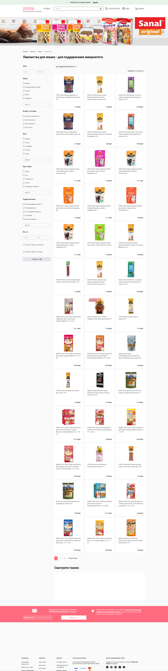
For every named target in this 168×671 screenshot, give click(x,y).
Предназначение (29, 199)
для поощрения (30, 219)
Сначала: (131, 71)
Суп (26, 175)
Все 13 (37, 104)
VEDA (27, 94)
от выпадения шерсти (33, 211)
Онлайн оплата (62, 662)
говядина (28, 146)
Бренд (25, 78)
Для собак (42, 668)
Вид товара (27, 166)
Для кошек (42, 662)
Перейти (95, 2)
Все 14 (37, 225)
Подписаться (74, 617)
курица (27, 139)
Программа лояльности (25, 663)
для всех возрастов (32, 116)
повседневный (30, 208)
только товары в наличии (34, 245)
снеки (27, 182)
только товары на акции (34, 251)
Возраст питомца (29, 111)
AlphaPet (28, 98)
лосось (27, 150)
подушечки (29, 179)
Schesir (27, 91)
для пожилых (30, 123)
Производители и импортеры (62, 666)
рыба (27, 154)
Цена (25, 66)
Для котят (42, 665)
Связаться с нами (27, 667)
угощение (28, 215)
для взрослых (30, 120)
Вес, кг (25, 232)
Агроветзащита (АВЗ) (32, 87)
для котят (28, 127)
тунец (27, 142)
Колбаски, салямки (32, 186)
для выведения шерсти (33, 204)
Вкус (25, 134)
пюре (27, 171)
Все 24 (37, 160)
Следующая (73, 558)
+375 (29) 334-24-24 (114, 8)
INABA (27, 83)
